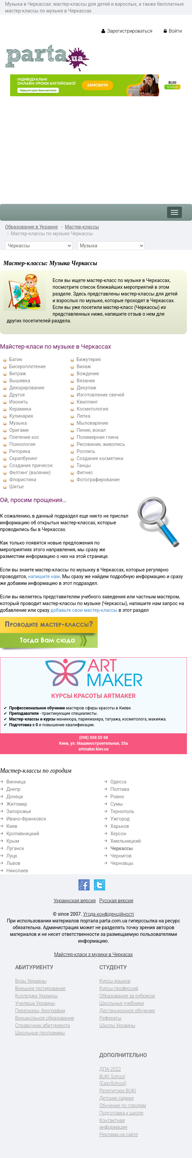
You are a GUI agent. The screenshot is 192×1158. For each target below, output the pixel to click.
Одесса (118, 781)
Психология (22, 444)
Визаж (83, 366)
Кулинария (21, 416)
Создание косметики (99, 458)
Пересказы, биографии (40, 1010)
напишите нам (44, 576)
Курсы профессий (118, 988)
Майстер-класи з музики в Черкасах (93, 954)
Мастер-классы (82, 227)
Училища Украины (35, 1003)
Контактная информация (113, 1124)
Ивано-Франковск (26, 818)
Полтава (119, 789)
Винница (16, 781)
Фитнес (84, 472)
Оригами (19, 430)
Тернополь (122, 811)
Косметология (92, 409)
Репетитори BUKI (117, 1090)
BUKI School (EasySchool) (112, 1080)
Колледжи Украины (36, 995)
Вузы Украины (30, 981)
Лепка (83, 416)
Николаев (17, 870)
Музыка (18, 423)
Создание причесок (31, 465)
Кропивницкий (22, 833)
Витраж (17, 373)
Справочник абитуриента (42, 1025)
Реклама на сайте (118, 1134)
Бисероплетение (27, 366)
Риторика (19, 451)
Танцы (83, 465)
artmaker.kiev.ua (93, 749)
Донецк (14, 796)
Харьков (119, 826)
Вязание (85, 380)
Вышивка (19, 380)
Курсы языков (114, 981)
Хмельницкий (125, 841)
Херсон (118, 833)
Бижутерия (88, 359)
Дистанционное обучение (127, 1010)
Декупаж (86, 387)
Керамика (20, 409)
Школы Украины (117, 1025)
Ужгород (120, 818)
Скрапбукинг (23, 458)
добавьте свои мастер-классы (84, 610)
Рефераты (110, 1018)
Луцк (11, 855)
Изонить (18, 402)
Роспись (85, 451)
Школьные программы (40, 1033)
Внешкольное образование (44, 1018)
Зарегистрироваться (126, 31)
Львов (13, 863)
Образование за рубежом (127, 995)
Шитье (16, 486)
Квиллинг (87, 402)
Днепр (13, 789)
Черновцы (121, 863)
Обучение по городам (122, 1105)
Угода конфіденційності (108, 914)
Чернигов (121, 855)
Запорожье (18, 811)
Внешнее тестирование (40, 988)
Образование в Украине (31, 227)
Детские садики (116, 1098)
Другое (17, 394)
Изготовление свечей (100, 394)
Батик (15, 359)
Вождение (87, 373)
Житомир (16, 804)
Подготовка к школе (121, 1113)
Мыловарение (92, 423)
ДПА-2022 (110, 1069)
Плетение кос (24, 437)
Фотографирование (98, 479)
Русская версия (116, 900)
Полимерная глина (97, 437)
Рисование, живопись (100, 444)
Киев (11, 826)
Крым (12, 841)
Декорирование (26, 387)
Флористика (22, 479)
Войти (173, 31)
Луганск (15, 848)
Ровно (117, 796)
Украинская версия (75, 900)
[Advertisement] (96, 147)
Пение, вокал (90, 430)
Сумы (116, 804)
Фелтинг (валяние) (30, 472)
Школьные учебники (121, 1003)
